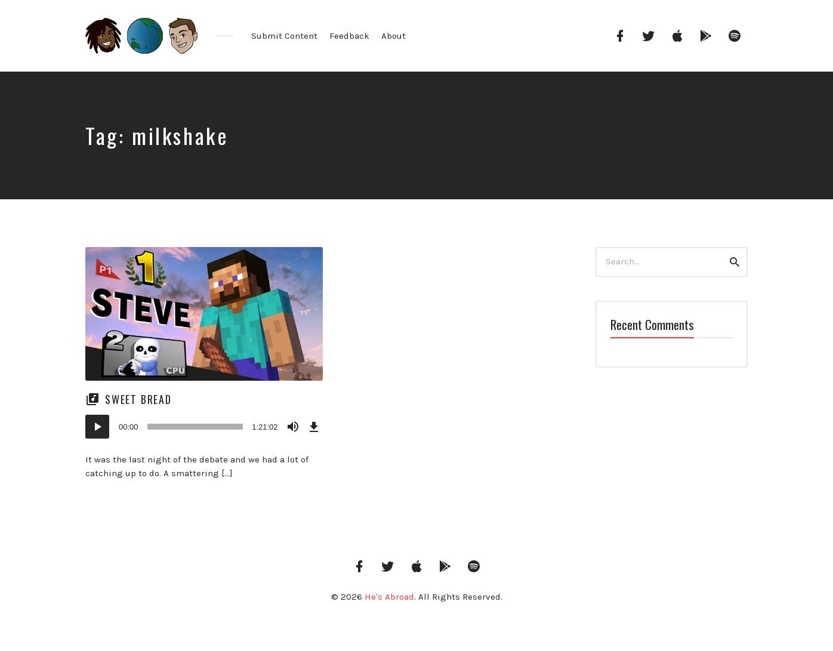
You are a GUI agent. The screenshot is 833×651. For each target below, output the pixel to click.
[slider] (195, 427)
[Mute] (293, 427)
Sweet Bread (138, 399)
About (393, 35)
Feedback (349, 35)
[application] (204, 427)
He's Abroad (389, 596)
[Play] (97, 427)
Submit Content (284, 35)
